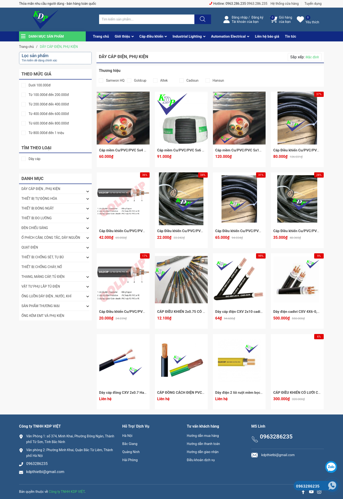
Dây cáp (34, 159)
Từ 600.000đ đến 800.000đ (49, 123)
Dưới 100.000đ (39, 85)
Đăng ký (257, 17)
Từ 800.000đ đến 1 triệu (46, 133)
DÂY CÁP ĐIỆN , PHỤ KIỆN (40, 189)
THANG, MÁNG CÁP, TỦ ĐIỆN (43, 277)
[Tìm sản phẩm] (146, 19)
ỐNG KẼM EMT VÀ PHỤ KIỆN (42, 316)
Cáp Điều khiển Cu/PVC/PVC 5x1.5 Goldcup (192, 231)
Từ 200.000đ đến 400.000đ (49, 104)
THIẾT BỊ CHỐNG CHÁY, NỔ (41, 267)
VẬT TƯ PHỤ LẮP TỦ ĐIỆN (40, 286)
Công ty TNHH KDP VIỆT (67, 492)
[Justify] (202, 19)
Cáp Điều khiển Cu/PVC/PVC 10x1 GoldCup (308, 231)
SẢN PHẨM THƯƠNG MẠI (40, 306)
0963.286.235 (257, 3)
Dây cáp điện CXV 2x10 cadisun (240, 311)
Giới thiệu (122, 36)
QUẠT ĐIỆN (29, 247)
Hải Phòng (130, 460)
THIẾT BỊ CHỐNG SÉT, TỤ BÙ (42, 257)
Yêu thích (312, 22)
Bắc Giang (129, 444)
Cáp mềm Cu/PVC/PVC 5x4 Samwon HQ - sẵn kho (139, 150)
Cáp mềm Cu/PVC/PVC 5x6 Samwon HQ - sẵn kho (197, 150)
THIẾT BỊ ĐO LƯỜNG (36, 218)
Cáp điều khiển (151, 36)
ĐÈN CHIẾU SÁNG (34, 228)
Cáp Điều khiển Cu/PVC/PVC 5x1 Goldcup (132, 311)
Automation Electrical (228, 36)
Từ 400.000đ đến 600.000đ (49, 114)
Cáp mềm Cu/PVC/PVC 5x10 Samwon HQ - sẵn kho (256, 150)
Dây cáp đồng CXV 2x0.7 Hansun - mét (130, 392)
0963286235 (37, 463)
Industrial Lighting (187, 36)
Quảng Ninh (131, 452)
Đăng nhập (240, 17)
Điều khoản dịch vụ (201, 460)
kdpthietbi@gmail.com (45, 471)
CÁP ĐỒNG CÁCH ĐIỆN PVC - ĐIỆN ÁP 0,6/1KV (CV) (199, 392)
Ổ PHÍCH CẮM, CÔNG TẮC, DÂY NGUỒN (50, 238)
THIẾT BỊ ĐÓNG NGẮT (37, 208)
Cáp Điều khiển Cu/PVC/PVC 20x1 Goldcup (249, 231)
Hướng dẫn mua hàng (203, 436)
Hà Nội (127, 436)
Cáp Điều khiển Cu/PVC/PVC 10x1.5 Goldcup (135, 231)
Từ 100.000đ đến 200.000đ (49, 95)
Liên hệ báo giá (267, 36)
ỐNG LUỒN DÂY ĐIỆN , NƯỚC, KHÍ (46, 296)
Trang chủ (101, 36)
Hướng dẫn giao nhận (203, 452)
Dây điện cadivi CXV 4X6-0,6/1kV (300, 311)
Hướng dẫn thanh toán (203, 444)
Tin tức (290, 36)
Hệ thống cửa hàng (285, 3)
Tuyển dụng (313, 3)
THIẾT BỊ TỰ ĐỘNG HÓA (39, 198)
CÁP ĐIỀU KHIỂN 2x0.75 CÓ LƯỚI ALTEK (189, 311)
